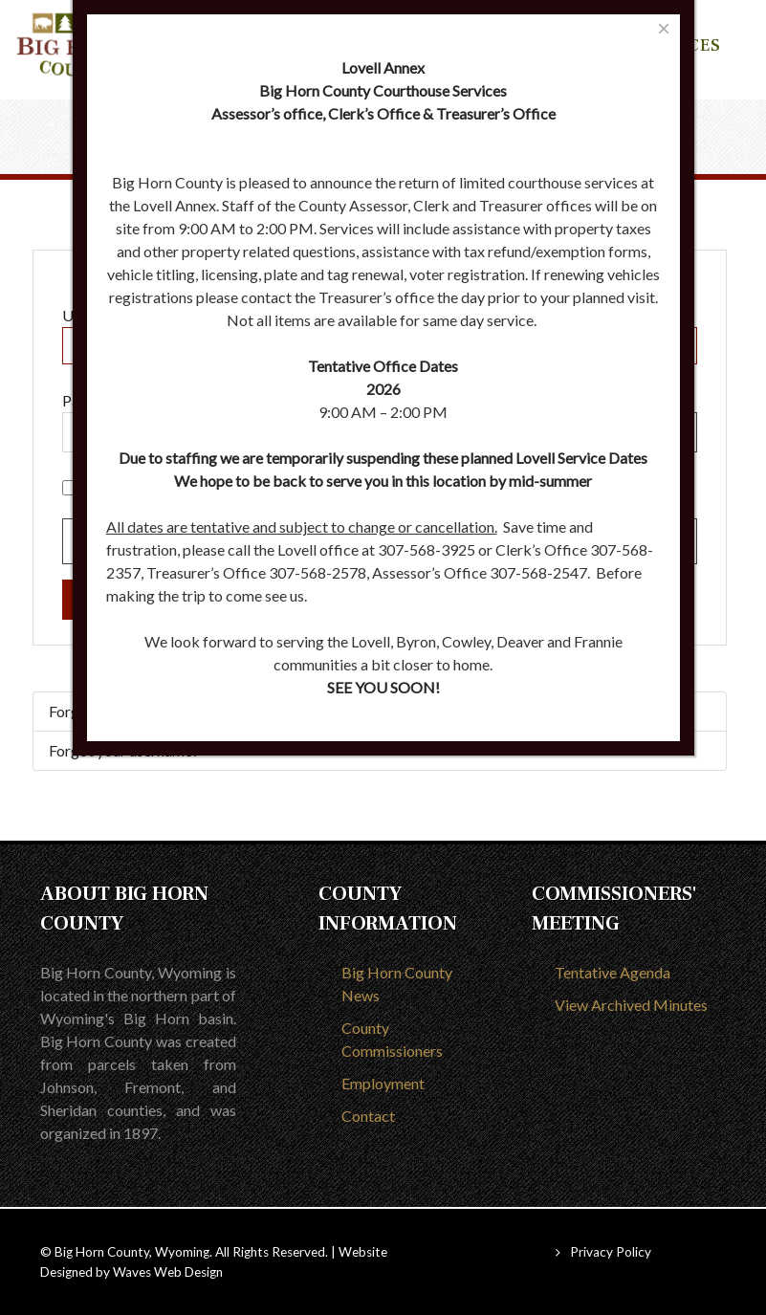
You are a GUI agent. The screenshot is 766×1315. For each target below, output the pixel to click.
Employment (383, 1083)
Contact (368, 1116)
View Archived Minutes (631, 1005)
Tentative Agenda (612, 972)
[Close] (663, 28)
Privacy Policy (610, 1252)
